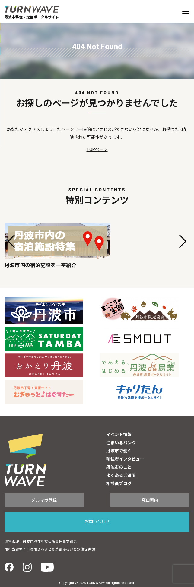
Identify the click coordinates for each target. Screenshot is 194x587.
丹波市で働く (119, 450)
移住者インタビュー (125, 459)
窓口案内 (150, 500)
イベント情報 (119, 434)
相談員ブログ (119, 483)
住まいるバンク (121, 442)
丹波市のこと (119, 467)
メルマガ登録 (44, 500)
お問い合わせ (97, 521)
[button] (12, 241)
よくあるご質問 (121, 475)
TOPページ (97, 149)
